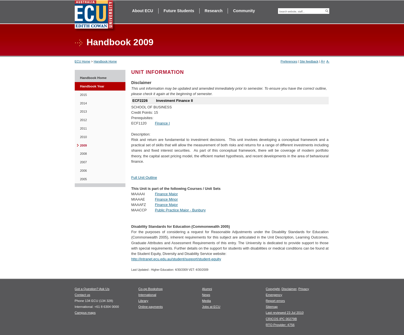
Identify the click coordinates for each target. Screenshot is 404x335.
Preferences (289, 61)
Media (206, 300)
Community (244, 10)
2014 (83, 103)
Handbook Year (92, 86)
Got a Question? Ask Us (92, 289)
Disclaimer (288, 289)
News (206, 295)
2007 (83, 162)
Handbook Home (105, 61)
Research (214, 10)
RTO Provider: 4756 (280, 325)
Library (143, 300)
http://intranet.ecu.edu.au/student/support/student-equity (176, 259)
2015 (83, 94)
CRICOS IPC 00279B (281, 319)
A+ (323, 61)
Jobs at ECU (211, 306)
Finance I (162, 123)
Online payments (150, 306)
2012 (83, 120)
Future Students (179, 10)
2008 (83, 153)
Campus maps (85, 312)
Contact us (82, 295)
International (147, 295)
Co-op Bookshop (150, 289)
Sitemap (272, 306)
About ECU (142, 10)
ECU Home (82, 61)
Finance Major (166, 194)
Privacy (303, 289)
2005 (83, 179)
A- (328, 61)
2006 (83, 170)
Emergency (274, 295)
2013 (83, 111)
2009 (83, 145)
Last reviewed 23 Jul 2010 (285, 312)
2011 (83, 128)
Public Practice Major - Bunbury (180, 210)
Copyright (273, 289)
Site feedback (309, 61)
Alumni (207, 289)
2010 (83, 137)
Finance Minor (166, 199)
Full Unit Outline (144, 177)
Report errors (275, 300)
